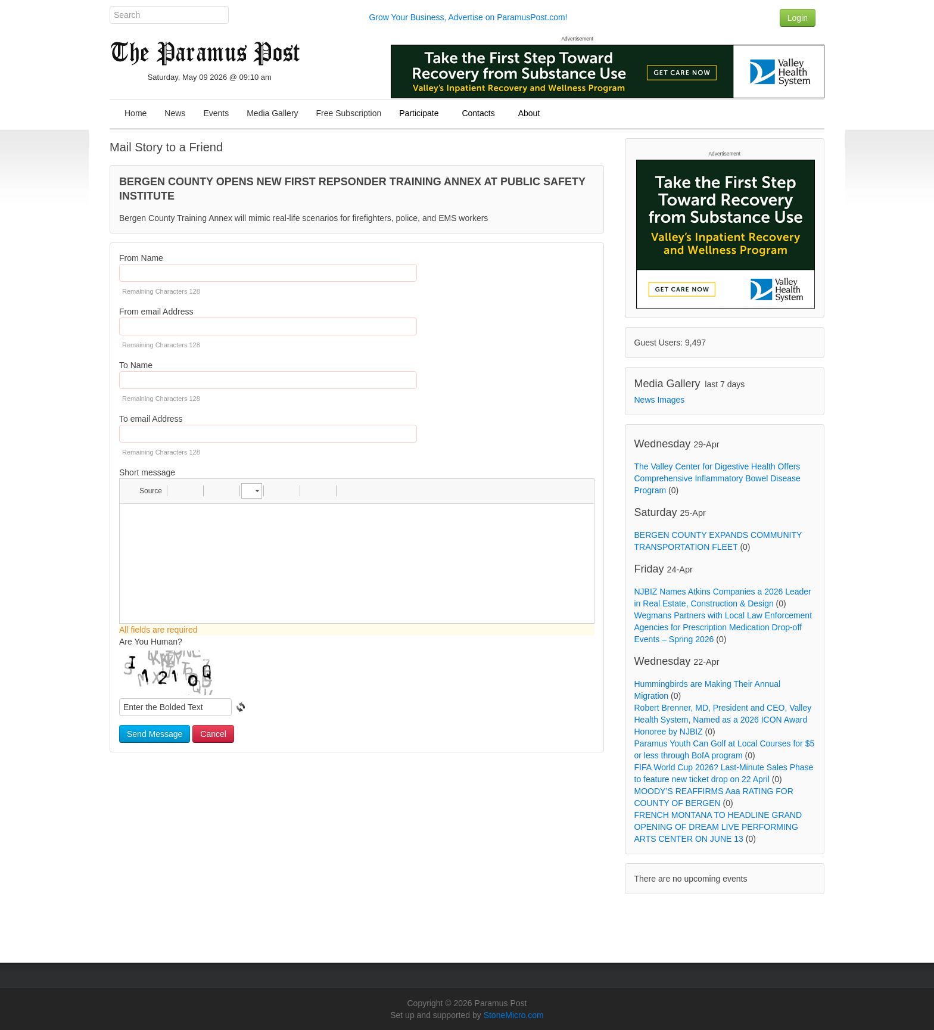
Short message (147, 472)
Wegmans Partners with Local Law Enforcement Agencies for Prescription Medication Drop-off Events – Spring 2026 (723, 627)
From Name (141, 258)
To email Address (151, 419)
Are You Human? (150, 641)
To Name (135, 365)
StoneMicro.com (514, 1015)
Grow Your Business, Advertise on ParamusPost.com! (468, 17)
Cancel (213, 734)
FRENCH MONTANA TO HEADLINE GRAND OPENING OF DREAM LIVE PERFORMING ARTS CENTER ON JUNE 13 (718, 827)
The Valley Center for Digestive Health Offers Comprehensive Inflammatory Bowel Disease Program (717, 478)
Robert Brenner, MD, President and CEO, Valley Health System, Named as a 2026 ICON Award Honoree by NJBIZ (723, 719)
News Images (659, 399)
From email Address (156, 311)
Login (797, 18)
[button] (145, 491)
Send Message (154, 734)
